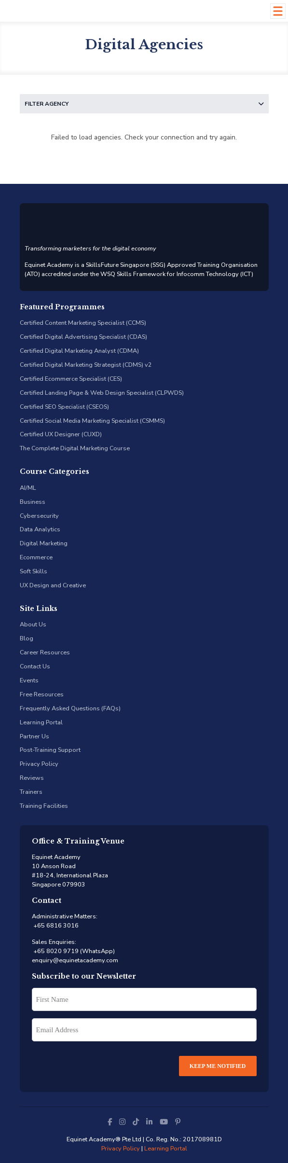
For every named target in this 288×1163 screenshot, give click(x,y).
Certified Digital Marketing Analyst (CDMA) (79, 350)
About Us (33, 624)
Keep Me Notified (218, 1066)
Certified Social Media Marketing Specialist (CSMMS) (92, 420)
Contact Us (35, 666)
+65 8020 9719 (55, 951)
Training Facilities (44, 806)
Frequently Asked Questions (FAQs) (70, 708)
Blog (26, 638)
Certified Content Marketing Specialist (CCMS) (83, 322)
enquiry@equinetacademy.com (75, 960)
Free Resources (42, 694)
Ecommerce (36, 557)
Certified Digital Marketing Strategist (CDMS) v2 (86, 364)
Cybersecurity (39, 516)
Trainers (31, 792)
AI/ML (28, 488)
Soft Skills (33, 571)
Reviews (32, 778)
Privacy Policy (39, 764)
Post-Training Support (50, 750)
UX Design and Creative (53, 585)
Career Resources (45, 652)
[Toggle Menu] (277, 10)
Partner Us (34, 736)
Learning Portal (41, 722)
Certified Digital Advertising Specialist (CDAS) (83, 336)
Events (29, 680)
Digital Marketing (44, 543)
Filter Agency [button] (144, 104)
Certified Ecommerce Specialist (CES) (71, 378)
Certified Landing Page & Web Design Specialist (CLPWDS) (102, 392)
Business (32, 502)
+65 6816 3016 (55, 925)
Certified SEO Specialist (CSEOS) (64, 406)
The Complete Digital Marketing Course (75, 448)
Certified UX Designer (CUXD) (61, 434)
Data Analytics (40, 529)
